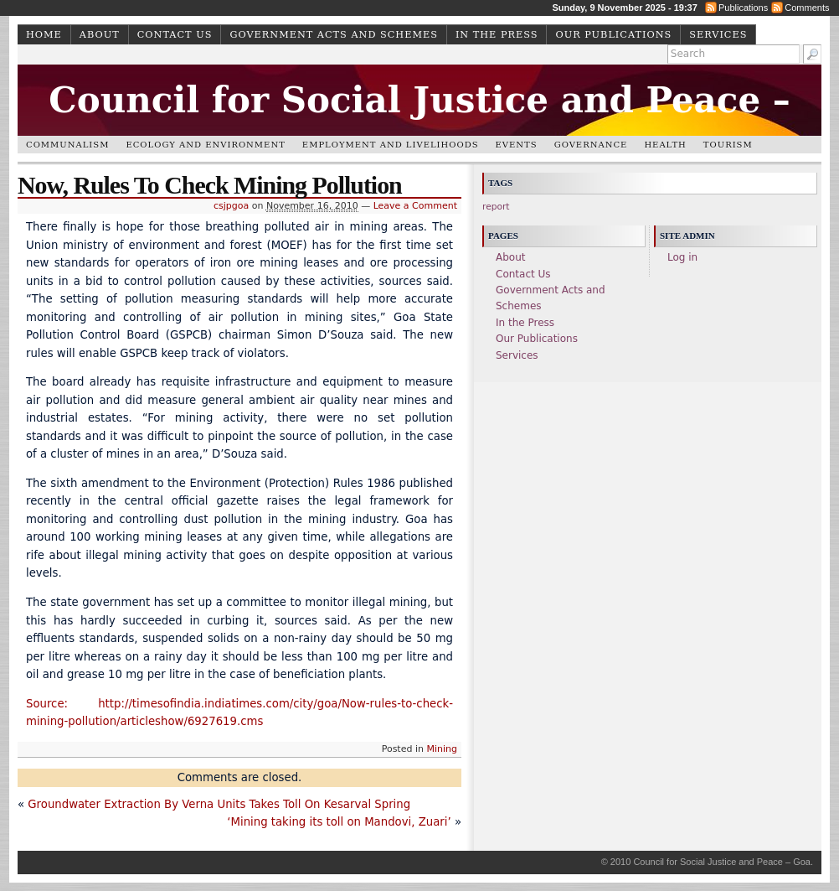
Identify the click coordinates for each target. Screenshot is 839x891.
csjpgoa (231, 205)
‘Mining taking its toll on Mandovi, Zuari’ (338, 822)
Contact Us (175, 34)
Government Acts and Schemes (333, 34)
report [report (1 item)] (496, 206)
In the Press (497, 34)
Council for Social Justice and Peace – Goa (419, 127)
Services (718, 34)
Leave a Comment (415, 205)
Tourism (728, 144)
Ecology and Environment (205, 144)
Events (517, 144)
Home (44, 34)
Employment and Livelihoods (390, 144)
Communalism (67, 144)
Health (665, 144)
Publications (743, 8)
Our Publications (613, 34)
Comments (807, 8)
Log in (682, 257)
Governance (591, 144)
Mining (441, 748)
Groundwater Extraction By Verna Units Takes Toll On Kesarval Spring (219, 804)
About (100, 34)
